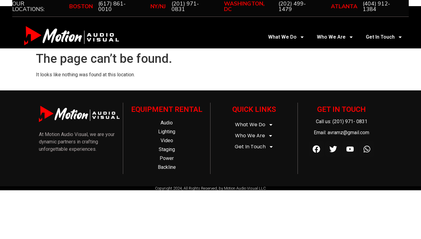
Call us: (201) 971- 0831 (341, 121)
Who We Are (335, 37)
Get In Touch (384, 37)
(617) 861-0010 (112, 6)
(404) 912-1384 (376, 6)
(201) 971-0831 (185, 6)
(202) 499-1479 (292, 6)
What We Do (286, 37)
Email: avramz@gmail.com (341, 132)
